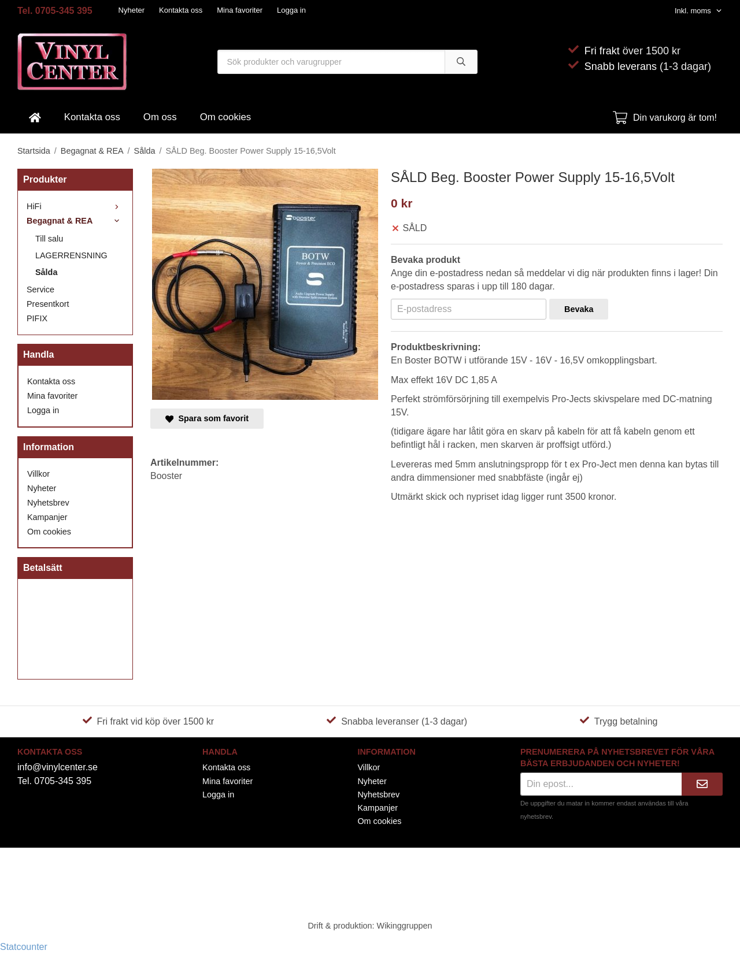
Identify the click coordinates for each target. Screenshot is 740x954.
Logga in (291, 10)
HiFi (75, 206)
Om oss (160, 117)
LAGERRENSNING (71, 255)
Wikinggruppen (404, 925)
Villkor (38, 473)
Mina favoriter (239, 10)
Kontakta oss (180, 10)
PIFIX (37, 318)
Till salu (49, 238)
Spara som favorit (207, 418)
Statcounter (23, 947)
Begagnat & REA (75, 220)
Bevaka (578, 309)
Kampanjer (47, 517)
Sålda (46, 272)
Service (40, 289)
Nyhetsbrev (48, 502)
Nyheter (132, 10)
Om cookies (225, 117)
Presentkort (48, 304)
